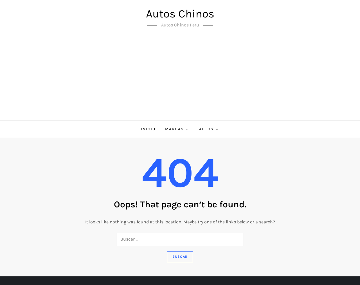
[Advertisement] (180, 78)
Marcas (177, 129)
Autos (209, 129)
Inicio (148, 129)
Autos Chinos (180, 13)
